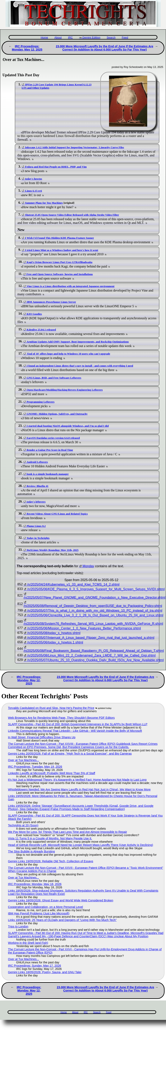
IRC (70, 37)
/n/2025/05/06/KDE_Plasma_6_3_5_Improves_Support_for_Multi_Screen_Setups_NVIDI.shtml (96, 589)
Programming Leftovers (40, 401)
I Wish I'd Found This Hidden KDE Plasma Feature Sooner (59, 237)
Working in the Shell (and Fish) (28, 942)
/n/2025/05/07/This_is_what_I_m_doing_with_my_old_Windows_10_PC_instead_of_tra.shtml (94, 610)
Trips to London (18, 926)
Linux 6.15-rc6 (33, 190)
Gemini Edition (91, 37)
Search (111, 37)
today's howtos (33, 178)
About (58, 37)
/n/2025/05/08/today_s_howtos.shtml (53, 633)
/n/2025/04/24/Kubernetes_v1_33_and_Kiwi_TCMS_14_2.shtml (73, 584)
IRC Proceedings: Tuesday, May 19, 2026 (35, 766)
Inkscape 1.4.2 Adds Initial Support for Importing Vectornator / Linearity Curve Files (74, 147)
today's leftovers (36, 501)
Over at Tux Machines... (23, 760)
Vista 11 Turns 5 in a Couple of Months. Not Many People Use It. (50, 838)
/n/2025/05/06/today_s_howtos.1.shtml (55, 642)
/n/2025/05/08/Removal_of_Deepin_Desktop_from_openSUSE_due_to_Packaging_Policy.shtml (93, 606)
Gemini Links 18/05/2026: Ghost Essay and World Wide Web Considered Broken (60, 900)
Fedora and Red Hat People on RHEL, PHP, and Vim (56, 166)
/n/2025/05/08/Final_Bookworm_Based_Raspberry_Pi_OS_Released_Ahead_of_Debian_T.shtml (94, 650)
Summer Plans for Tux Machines (44, 202)
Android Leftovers (37, 461)
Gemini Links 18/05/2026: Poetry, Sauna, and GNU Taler (44, 972)
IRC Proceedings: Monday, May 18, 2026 (34, 884)
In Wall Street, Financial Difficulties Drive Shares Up (41, 737)
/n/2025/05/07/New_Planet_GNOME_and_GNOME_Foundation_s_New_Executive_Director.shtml (95, 597)
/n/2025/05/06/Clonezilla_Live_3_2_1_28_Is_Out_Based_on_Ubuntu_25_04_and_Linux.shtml (95, 615)
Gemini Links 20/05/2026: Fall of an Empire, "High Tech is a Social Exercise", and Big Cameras (70, 753)
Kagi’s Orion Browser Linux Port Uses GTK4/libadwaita (59, 262)
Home (44, 37)
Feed (125, 37)
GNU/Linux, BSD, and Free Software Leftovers (54, 377)
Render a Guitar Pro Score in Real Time (50, 449)
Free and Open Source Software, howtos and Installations (59, 274)
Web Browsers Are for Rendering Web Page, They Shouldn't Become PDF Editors (61, 717)
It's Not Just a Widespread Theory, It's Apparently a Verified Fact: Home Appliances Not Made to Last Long (77, 779)
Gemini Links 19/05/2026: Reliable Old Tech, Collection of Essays (50, 861)
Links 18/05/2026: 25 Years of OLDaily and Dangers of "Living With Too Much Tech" (62, 920)
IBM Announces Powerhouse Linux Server (51, 301)
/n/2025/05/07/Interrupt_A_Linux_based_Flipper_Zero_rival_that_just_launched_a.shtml (90, 637)
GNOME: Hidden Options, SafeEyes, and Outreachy (57, 413)
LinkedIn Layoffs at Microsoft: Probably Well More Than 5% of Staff (51, 773)
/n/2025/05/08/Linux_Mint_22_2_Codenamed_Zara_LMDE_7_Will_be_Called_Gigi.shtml (91, 655)
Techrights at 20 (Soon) (23, 825)
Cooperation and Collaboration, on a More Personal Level (45, 907)
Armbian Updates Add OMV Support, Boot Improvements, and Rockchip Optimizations (78, 341)
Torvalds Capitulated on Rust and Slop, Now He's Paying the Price (51, 708)
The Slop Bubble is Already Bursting (31, 851)
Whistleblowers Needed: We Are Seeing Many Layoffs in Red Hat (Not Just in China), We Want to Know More (79, 789)
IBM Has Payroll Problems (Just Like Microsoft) (38, 913)
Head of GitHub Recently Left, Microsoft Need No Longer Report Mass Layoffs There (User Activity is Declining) (80, 845)
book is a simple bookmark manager (48, 473)
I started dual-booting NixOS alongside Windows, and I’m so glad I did (68, 425)
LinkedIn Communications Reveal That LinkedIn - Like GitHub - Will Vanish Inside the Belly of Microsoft (75, 730)
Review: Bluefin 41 (37, 486)
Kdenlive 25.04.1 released (41, 329)
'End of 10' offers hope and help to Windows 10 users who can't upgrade (68, 353)
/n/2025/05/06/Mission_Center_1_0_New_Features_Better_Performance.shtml (84, 628)
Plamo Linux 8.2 (36, 525)
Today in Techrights (38, 537)
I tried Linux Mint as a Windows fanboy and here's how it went (61, 250)
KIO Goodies (34, 313)
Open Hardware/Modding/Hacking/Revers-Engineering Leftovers (65, 389)
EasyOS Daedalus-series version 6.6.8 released (53, 437)
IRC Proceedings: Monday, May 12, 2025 (27, 48)
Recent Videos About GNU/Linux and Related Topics (57, 513)
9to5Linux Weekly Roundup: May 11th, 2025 (52, 550)
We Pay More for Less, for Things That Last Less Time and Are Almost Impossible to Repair (67, 832)
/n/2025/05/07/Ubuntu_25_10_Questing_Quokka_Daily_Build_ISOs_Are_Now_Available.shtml (95, 660)
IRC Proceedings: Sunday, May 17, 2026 (34, 965)
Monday (88, 566)
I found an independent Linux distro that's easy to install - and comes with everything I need (80, 365)
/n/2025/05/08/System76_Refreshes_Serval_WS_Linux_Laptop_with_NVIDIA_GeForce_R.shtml (93, 623)
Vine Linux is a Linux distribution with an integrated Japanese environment (70, 286)
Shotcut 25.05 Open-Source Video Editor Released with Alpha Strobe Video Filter (72, 214)
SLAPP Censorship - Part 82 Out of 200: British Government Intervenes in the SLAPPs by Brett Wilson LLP (77, 724)
